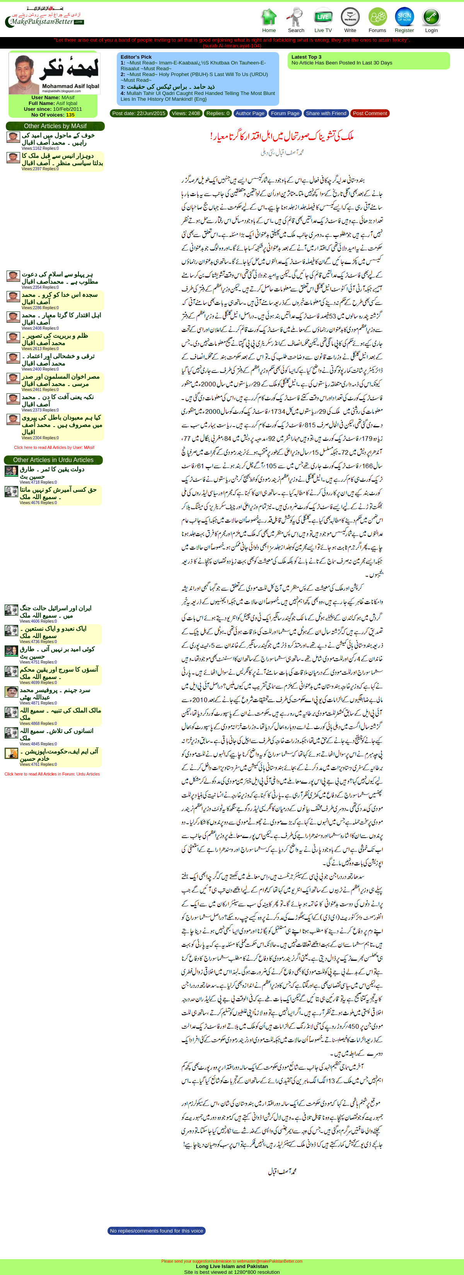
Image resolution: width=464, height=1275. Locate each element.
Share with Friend (326, 113)
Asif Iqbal (66, 103)
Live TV (323, 19)
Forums (377, 19)
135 (70, 115)
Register (404, 19)
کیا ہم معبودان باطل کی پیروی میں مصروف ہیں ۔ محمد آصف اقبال (62, 424)
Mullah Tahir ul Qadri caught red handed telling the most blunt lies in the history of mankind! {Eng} (198, 96)
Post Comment (370, 113)
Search (296, 19)
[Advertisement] (55, 221)
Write (350, 19)
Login (431, 19)
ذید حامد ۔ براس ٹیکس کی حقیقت (171, 86)
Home (269, 19)
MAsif (67, 97)
